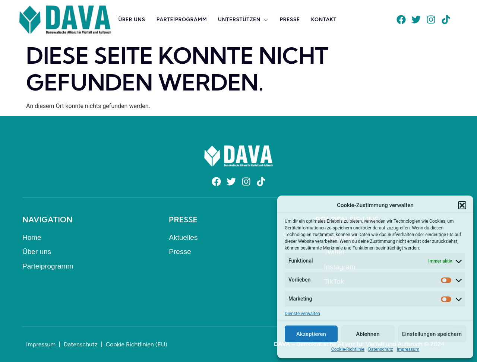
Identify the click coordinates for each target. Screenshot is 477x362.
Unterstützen (243, 19)
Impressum (408, 349)
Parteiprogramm (182, 19)
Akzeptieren (311, 334)
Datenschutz (380, 349)
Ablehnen (367, 334)
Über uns (131, 19)
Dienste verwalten (302, 313)
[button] (462, 205)
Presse (290, 19)
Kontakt (324, 19)
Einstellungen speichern (432, 334)
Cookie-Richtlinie (347, 349)
